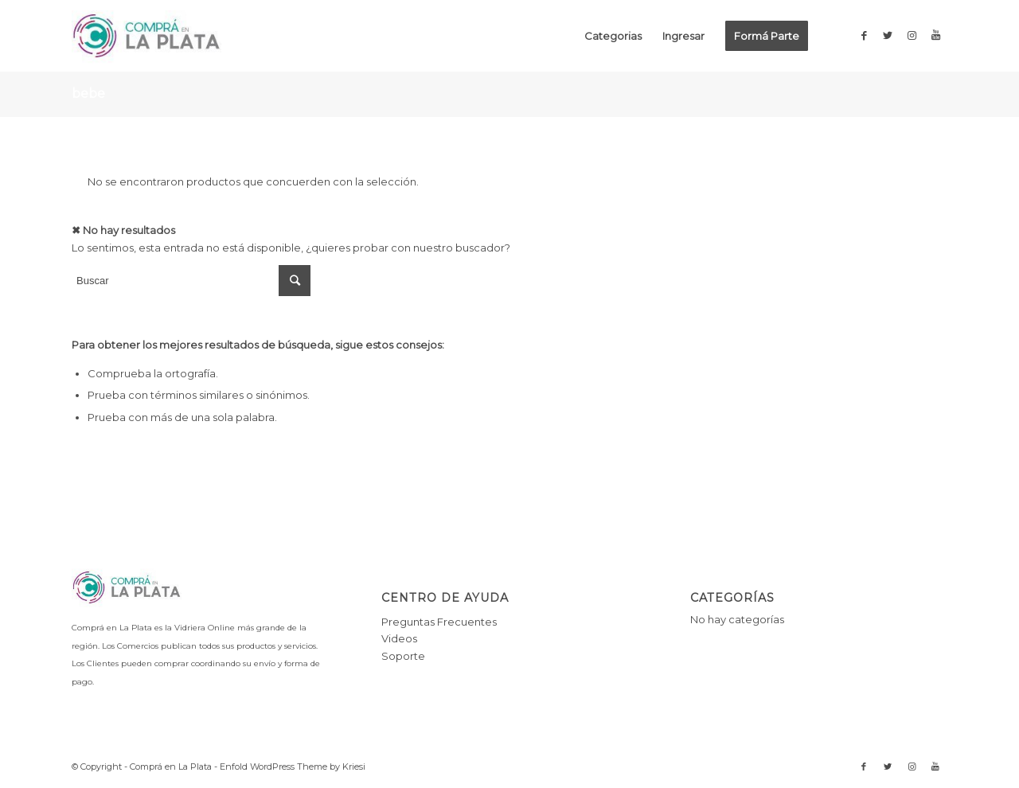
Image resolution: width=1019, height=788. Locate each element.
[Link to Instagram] (911, 35)
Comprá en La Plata (171, 766)
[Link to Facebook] (864, 35)
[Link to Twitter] (888, 35)
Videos (399, 638)
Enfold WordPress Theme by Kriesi (292, 766)
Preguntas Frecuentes (439, 621)
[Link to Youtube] (935, 35)
